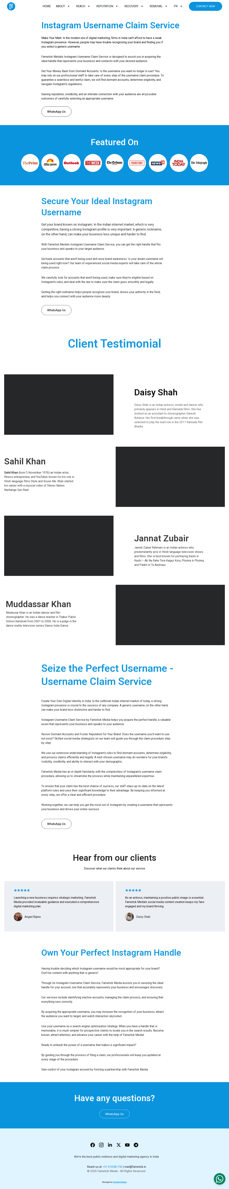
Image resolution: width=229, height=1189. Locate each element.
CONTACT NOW (205, 6)
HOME (47, 6)
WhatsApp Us (56, 111)
